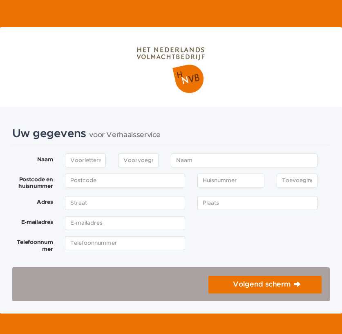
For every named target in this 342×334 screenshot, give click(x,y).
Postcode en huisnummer (35, 183)
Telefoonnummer (35, 245)
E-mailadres (37, 222)
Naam (45, 159)
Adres (45, 202)
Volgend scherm (262, 284)
